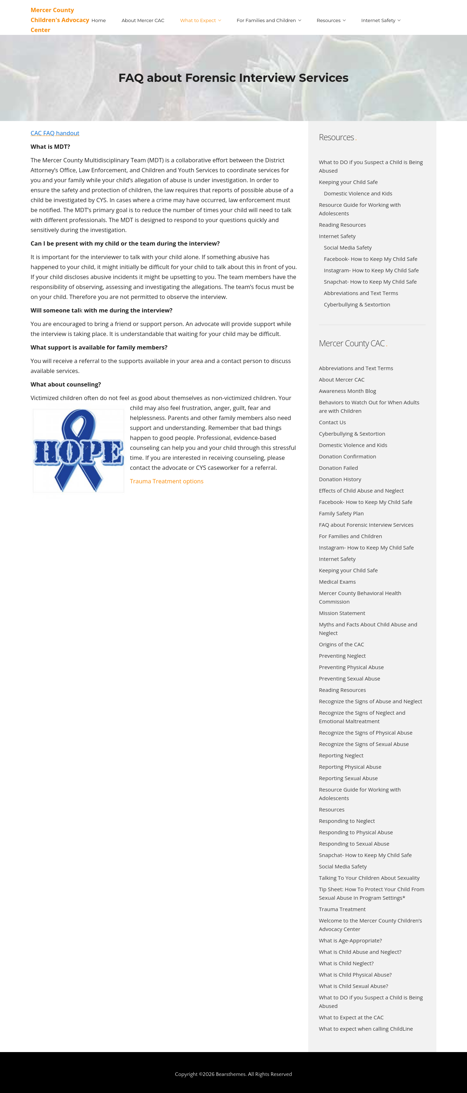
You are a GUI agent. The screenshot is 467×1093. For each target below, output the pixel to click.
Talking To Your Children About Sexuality (369, 877)
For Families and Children (350, 536)
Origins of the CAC (341, 644)
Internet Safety (337, 236)
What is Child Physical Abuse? (355, 974)
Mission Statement (342, 612)
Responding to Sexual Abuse (354, 843)
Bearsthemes (230, 1074)
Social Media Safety (348, 247)
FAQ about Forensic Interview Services (366, 524)
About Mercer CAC (341, 379)
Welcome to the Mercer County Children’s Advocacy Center (370, 924)
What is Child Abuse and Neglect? (360, 951)
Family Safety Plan (341, 513)
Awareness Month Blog (347, 390)
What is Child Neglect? (346, 963)
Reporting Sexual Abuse (348, 778)
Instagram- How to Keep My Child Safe (371, 270)
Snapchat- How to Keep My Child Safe (370, 281)
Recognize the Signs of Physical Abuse (366, 732)
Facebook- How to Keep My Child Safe (371, 258)
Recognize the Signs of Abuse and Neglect (370, 701)
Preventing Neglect (342, 655)
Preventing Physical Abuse (351, 667)
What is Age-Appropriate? (350, 940)
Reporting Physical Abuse (350, 766)
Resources (332, 809)
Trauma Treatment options (167, 481)
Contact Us (332, 422)
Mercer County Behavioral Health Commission (360, 597)
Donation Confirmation (347, 456)
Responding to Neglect (347, 820)
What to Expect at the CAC (351, 1017)
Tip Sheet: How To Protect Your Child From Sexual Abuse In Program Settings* (371, 893)
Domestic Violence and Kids (358, 193)
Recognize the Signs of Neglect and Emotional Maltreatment (362, 717)
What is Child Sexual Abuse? (353, 985)
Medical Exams (337, 581)
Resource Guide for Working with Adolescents (360, 209)
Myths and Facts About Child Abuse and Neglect (368, 628)
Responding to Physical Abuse (356, 832)
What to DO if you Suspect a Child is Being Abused (371, 166)
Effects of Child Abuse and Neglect (361, 490)
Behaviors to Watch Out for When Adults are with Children (369, 406)
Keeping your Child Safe (348, 181)
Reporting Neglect (341, 755)
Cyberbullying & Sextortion (357, 304)
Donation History (340, 479)
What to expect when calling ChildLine (366, 1028)
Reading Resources (342, 224)
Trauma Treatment (342, 909)
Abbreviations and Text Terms (361, 292)
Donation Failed (338, 467)
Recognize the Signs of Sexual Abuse (364, 743)
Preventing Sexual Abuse (349, 678)
